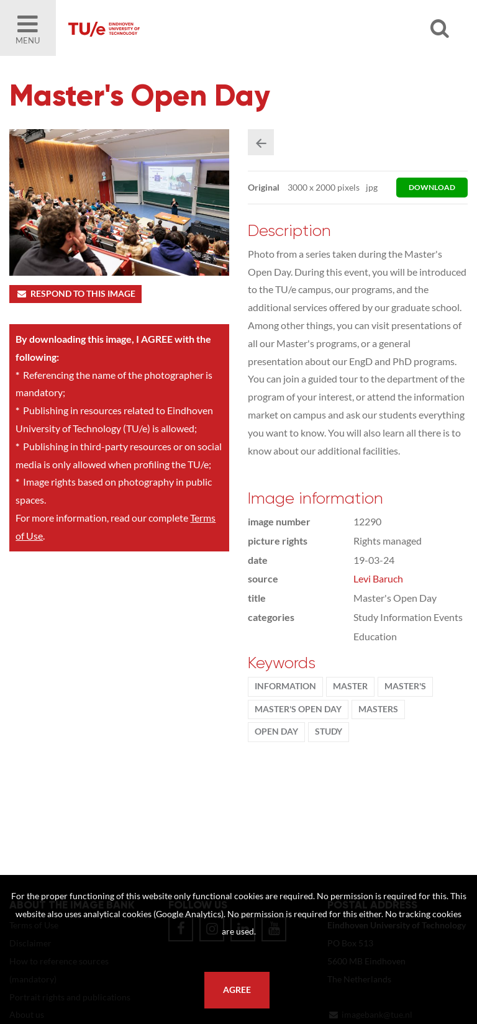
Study (328, 731)
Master (350, 686)
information (285, 686)
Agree (237, 990)
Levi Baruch (378, 578)
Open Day (276, 731)
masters (378, 709)
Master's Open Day (298, 709)
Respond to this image (75, 294)
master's (405, 686)
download (432, 187)
